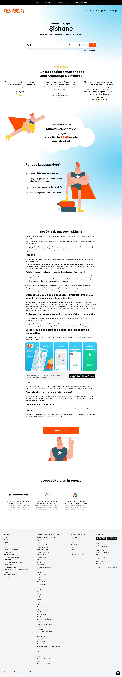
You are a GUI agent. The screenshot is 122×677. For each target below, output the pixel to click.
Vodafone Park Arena (43, 644)
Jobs (7, 545)
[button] (118, 673)
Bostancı (39, 612)
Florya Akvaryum (41, 574)
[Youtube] (114, 567)
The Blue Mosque (42, 557)
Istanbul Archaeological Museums (46, 537)
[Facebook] (106, 567)
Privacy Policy (8, 572)
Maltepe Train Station (43, 607)
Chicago (73, 540)
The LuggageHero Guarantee (14, 562)
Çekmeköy (40, 589)
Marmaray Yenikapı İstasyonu (45, 664)
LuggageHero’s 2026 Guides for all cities (16, 569)
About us (6, 540)
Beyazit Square (41, 540)
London (73, 542)
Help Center (7, 559)
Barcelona (74, 537)
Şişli (38, 654)
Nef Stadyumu (41, 641)
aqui (65, 388)
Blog (5, 547)
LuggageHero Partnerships (14, 557)
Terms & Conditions (10, 574)
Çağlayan (39, 621)
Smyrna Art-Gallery (42, 547)
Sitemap (6, 577)
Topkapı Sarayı (41, 639)
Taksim (39, 661)
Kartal (38, 609)
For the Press (8, 564)
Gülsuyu (39, 594)
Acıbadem (40, 649)
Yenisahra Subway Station (44, 624)
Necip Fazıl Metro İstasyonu (45, 619)
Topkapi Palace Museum (44, 545)
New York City (75, 545)
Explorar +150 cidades (77, 554)
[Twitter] (108, 567)
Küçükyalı (39, 604)
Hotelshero (7, 552)
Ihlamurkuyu (40, 587)
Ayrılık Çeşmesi (41, 584)
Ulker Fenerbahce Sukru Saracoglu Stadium (49, 646)
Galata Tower (41, 562)
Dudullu (39, 626)
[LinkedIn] (116, 567)
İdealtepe (39, 597)
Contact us (99, 567)
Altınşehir (39, 602)
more (108, 94)
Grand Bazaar (41, 634)
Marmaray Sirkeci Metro (44, 567)
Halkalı (39, 616)
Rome (73, 550)
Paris (72, 547)
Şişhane (39, 569)
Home (6, 537)
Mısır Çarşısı (40, 559)
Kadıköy (39, 651)
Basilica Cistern (41, 555)
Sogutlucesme (41, 564)
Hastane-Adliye (41, 614)
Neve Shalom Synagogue (44, 550)
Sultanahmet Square (43, 552)
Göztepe (39, 599)
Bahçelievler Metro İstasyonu (45, 577)
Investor (8, 542)
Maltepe (39, 592)
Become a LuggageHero (98, 11)
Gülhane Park (41, 542)
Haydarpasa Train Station (44, 659)
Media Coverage (11, 567)
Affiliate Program (9, 555)
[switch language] (86, 10)
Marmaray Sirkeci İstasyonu (45, 631)
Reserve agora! (61, 430)
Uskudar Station (41, 582)
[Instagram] (111, 567)
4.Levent (39, 656)
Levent (39, 572)
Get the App (113, 11)
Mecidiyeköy (40, 629)
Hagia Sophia (41, 636)
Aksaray (39, 579)
